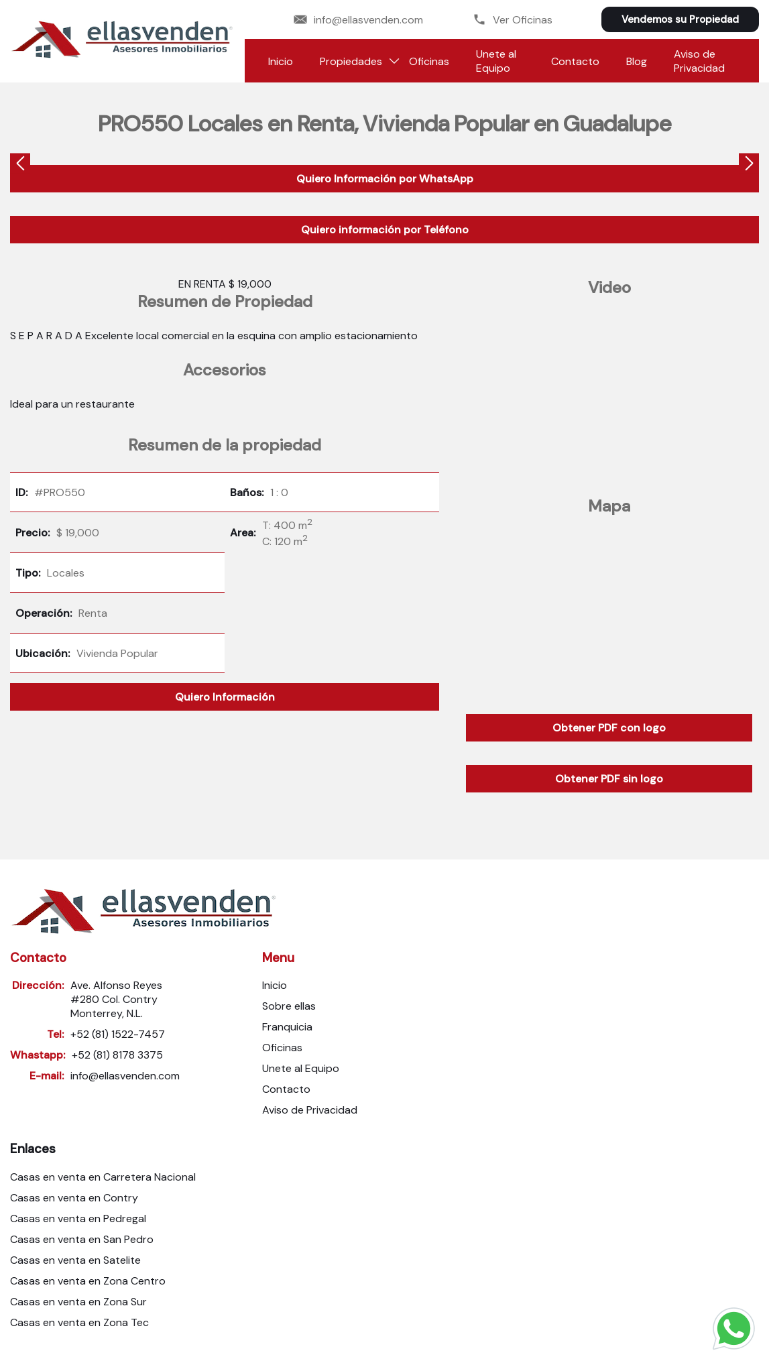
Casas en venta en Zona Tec (79, 1322)
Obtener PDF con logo (609, 728)
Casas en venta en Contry (74, 1198)
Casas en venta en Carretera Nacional (103, 1177)
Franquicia (287, 1027)
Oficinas (429, 61)
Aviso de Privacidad (699, 61)
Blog (636, 61)
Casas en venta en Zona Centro (88, 1281)
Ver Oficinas (512, 20)
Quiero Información (225, 697)
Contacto (575, 61)
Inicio (280, 61)
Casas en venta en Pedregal (78, 1218)
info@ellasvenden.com (358, 20)
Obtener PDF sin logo (609, 779)
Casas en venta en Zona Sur (78, 1302)
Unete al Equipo (496, 61)
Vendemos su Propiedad (680, 19)
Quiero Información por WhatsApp (384, 179)
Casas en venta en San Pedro (82, 1239)
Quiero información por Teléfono (385, 230)
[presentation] (20, 165)
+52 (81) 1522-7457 (117, 1034)
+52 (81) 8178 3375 (117, 1055)
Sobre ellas (289, 1006)
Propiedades (351, 61)
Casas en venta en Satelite (75, 1260)
